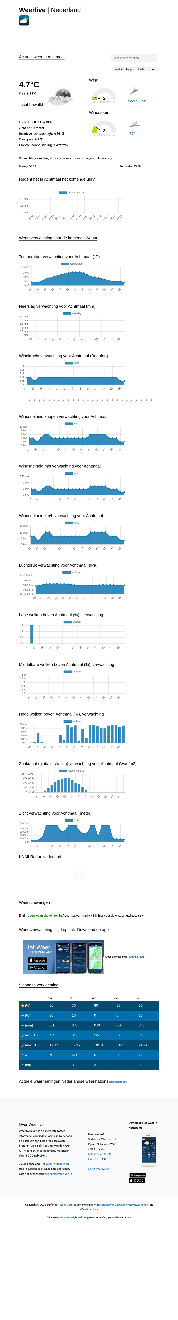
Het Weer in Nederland (55, 1164)
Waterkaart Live (89, 1209)
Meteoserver (106, 1204)
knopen (130, 69)
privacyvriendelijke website (71, 1217)
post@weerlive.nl (98, 1169)
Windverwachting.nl (137, 1204)
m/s (152, 69)
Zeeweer (120, 1204)
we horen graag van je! (59, 1174)
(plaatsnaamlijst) (118, 1081)
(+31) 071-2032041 (99, 1154)
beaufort (118, 69)
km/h (141, 69)
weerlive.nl (66, 1204)
